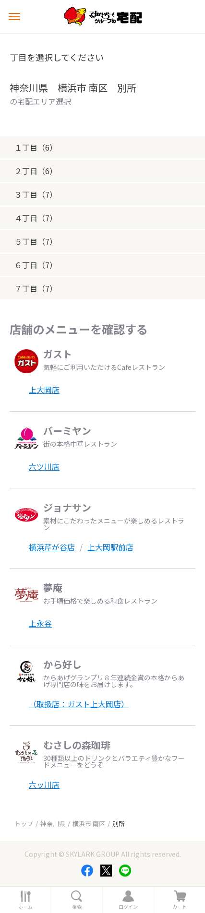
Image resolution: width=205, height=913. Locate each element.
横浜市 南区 (88, 823)
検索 (77, 906)
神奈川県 (52, 823)
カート (179, 906)
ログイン (128, 906)
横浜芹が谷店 (52, 547)
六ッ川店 (44, 784)
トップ (23, 823)
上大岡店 (44, 389)
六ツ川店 (44, 466)
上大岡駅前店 (110, 547)
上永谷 (40, 623)
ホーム (25, 906)
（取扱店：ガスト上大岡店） (79, 704)
